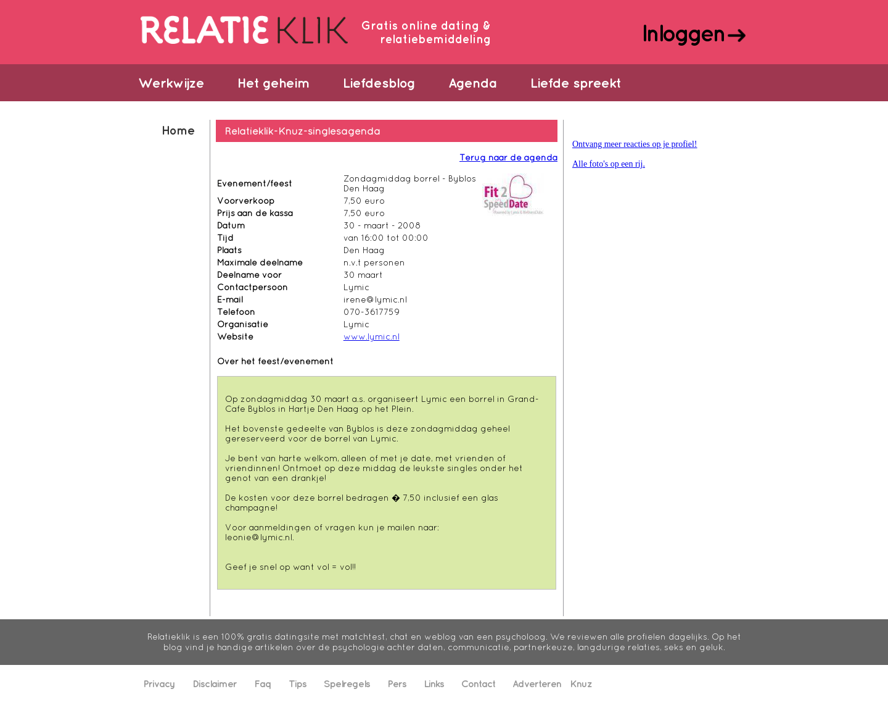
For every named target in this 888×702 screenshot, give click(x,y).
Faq (262, 683)
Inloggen (683, 33)
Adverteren (536, 683)
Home (178, 130)
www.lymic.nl (371, 336)
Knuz (581, 683)
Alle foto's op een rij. (608, 164)
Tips (297, 683)
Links (434, 683)
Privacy (159, 683)
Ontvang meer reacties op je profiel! (634, 144)
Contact (478, 683)
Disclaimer (214, 683)
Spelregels (347, 683)
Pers (396, 683)
